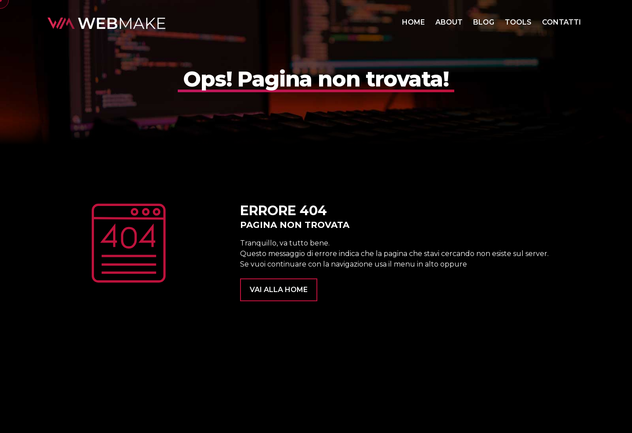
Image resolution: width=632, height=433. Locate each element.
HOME (413, 22)
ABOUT (449, 22)
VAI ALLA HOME (279, 289)
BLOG (483, 22)
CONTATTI (561, 22)
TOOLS (518, 22)
